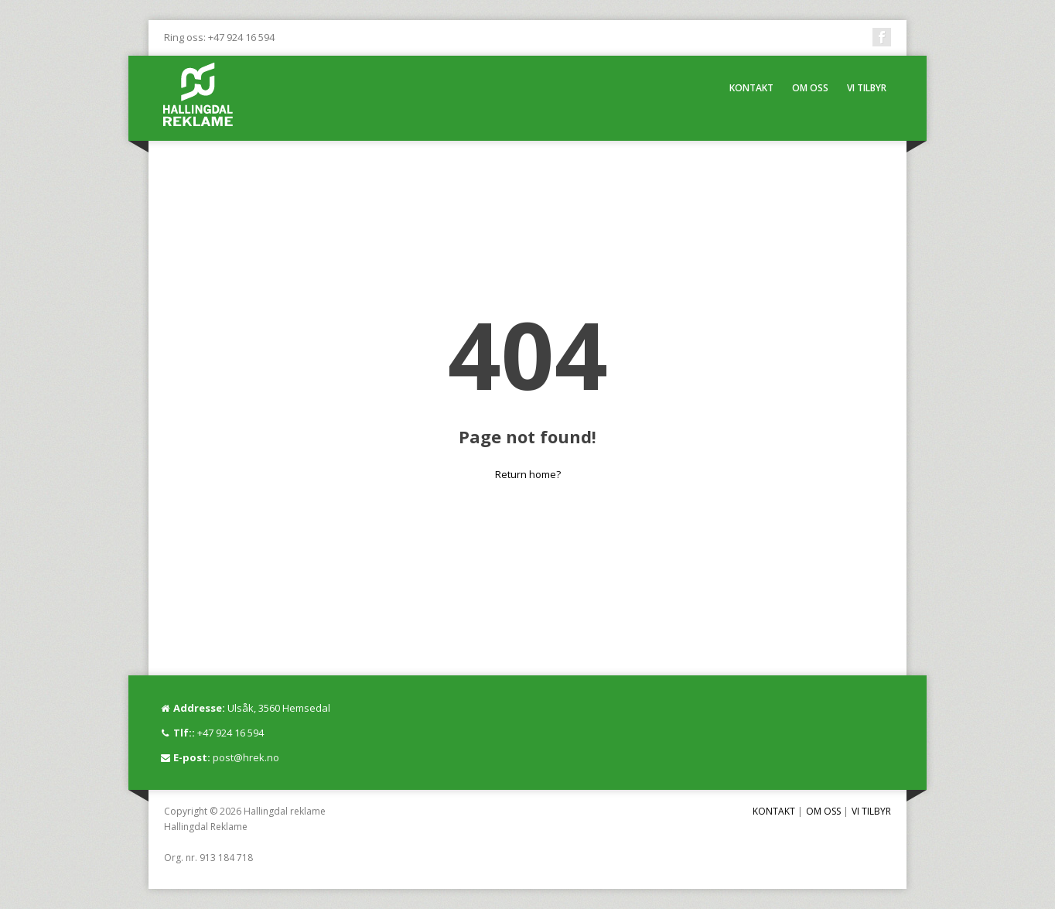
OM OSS (810, 87)
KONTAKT (751, 87)
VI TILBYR (866, 87)
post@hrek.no (246, 757)
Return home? (528, 474)
